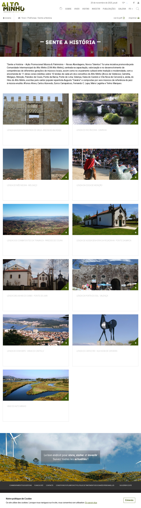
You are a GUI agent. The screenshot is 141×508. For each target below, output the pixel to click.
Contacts (49, 485)
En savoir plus (91, 503)
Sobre (68, 9)
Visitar (85, 9)
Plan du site (38, 485)
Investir (96, 9)
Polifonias (32, 18)
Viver (76, 9)
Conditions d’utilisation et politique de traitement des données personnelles (85, 485)
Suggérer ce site (126, 485)
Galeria (122, 9)
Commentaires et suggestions (20, 485)
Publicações (109, 9)
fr (131, 9)
